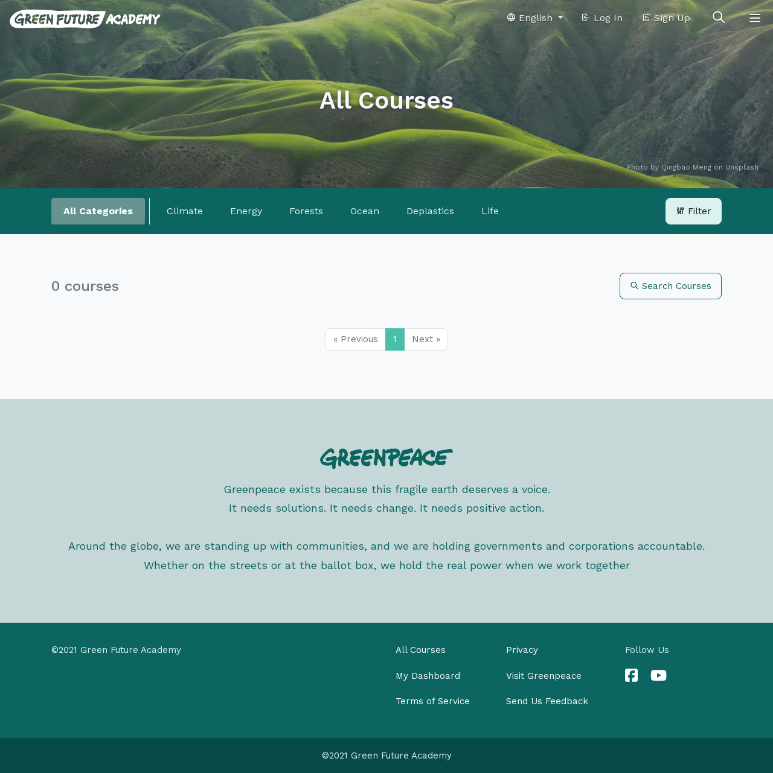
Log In (602, 18)
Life (490, 211)
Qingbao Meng (686, 167)
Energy (246, 211)
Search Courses (670, 286)
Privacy (522, 649)
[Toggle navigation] (755, 18)
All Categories (98, 211)
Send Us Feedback (547, 701)
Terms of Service (433, 701)
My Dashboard (428, 675)
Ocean (364, 211)
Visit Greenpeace (544, 675)
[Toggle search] (719, 18)
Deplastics (430, 211)
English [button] (531, 18)
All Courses (421, 649)
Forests (306, 211)
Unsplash (742, 167)
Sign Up (665, 18)
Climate (185, 211)
